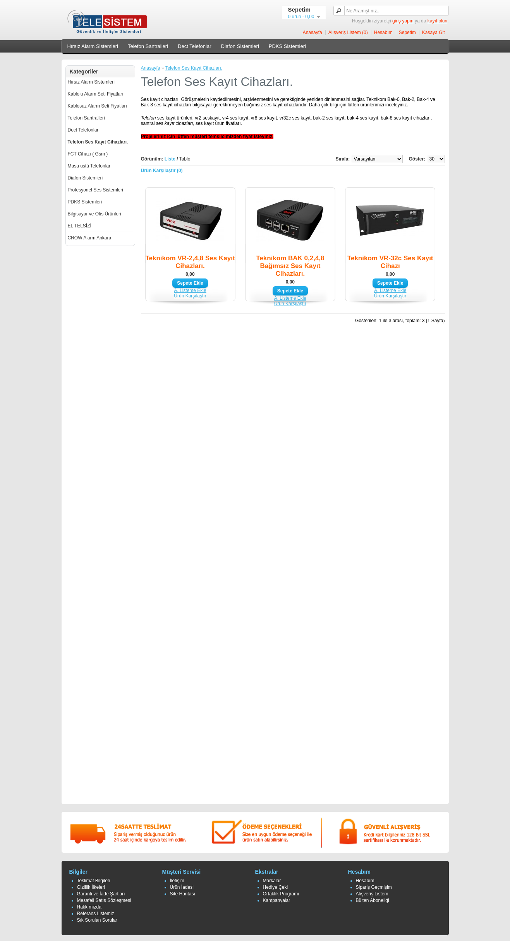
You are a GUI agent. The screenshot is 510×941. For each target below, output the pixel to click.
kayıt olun (437, 21)
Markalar (272, 880)
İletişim (177, 880)
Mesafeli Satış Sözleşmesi (104, 900)
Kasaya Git (433, 32)
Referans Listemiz (95, 913)
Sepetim (407, 32)
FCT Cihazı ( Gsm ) (88, 154)
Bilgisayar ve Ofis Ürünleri (94, 214)
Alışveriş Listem (372, 894)
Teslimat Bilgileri (93, 880)
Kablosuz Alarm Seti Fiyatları (97, 106)
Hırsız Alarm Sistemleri (92, 46)
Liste (170, 159)
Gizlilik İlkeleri (91, 887)
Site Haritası (182, 894)
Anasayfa (312, 32)
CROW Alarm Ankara (90, 238)
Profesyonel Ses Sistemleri (95, 190)
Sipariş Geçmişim (374, 887)
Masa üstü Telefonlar (89, 166)
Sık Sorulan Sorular (97, 920)
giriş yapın (403, 21)
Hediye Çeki (275, 887)
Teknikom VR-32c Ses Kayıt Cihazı (390, 262)
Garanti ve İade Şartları (101, 894)
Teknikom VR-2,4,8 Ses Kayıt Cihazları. (190, 262)
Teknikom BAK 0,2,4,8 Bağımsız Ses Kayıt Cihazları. (290, 265)
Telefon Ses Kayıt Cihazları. (98, 142)
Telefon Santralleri (148, 46)
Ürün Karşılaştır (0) (162, 170)
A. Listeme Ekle (190, 290)
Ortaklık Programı (281, 894)
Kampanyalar (276, 900)
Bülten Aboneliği (372, 900)
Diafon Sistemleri (240, 46)
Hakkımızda (89, 907)
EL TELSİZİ (79, 226)
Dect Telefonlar (194, 46)
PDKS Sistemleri (287, 46)
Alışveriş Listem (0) (348, 32)
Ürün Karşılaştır (190, 296)
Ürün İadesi (182, 887)
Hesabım (383, 32)
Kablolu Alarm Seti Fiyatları (96, 94)
